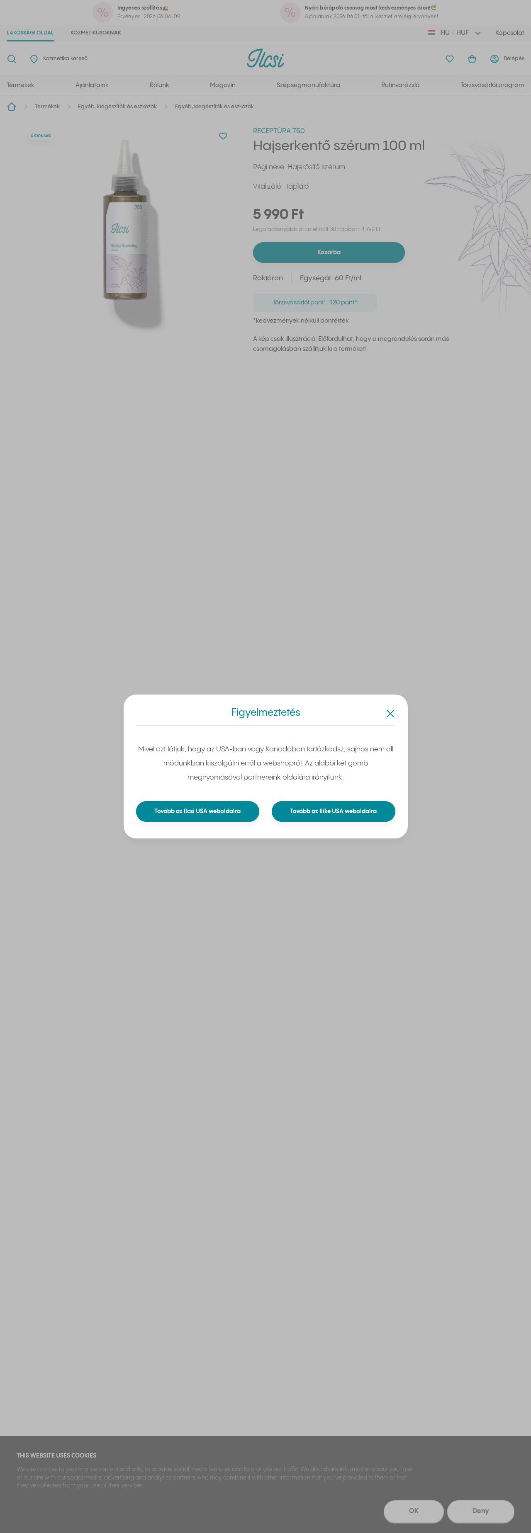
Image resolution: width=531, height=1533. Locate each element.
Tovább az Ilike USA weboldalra (333, 811)
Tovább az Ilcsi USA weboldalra (197, 811)
